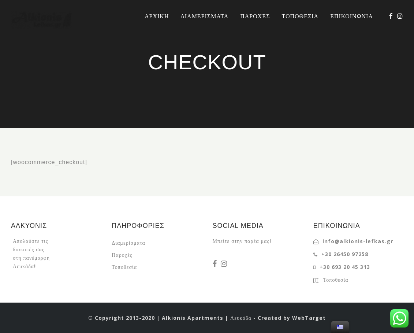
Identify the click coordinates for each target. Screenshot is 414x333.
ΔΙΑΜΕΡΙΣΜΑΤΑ (204, 16)
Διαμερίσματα (128, 242)
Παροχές (122, 254)
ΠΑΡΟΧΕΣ (255, 16)
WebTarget (309, 317)
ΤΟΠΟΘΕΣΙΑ (299, 16)
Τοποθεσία (124, 266)
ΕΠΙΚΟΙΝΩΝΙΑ (351, 16)
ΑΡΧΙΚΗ (157, 16)
